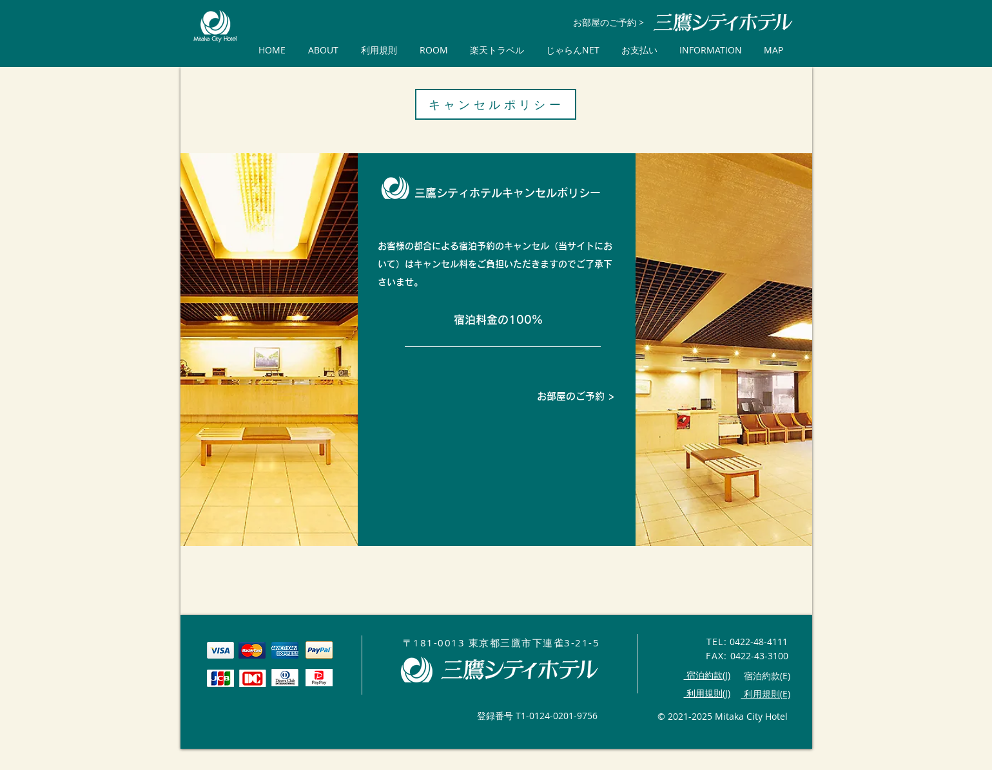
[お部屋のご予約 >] (609, 22)
